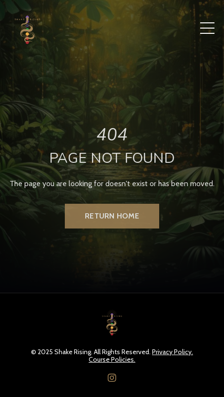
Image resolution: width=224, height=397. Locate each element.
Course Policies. (112, 360)
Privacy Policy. (172, 352)
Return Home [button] (112, 215)
